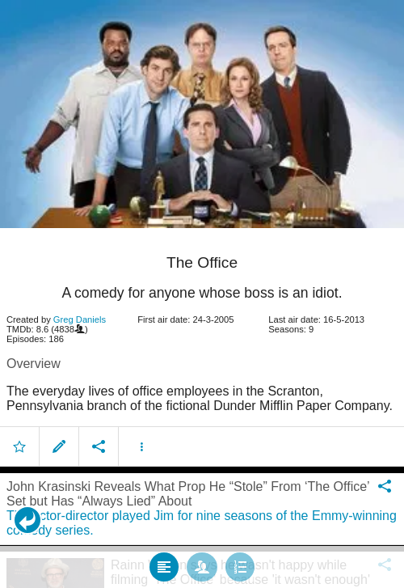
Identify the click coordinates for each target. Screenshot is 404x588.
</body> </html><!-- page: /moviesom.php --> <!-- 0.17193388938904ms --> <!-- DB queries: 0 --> (202, 294)
